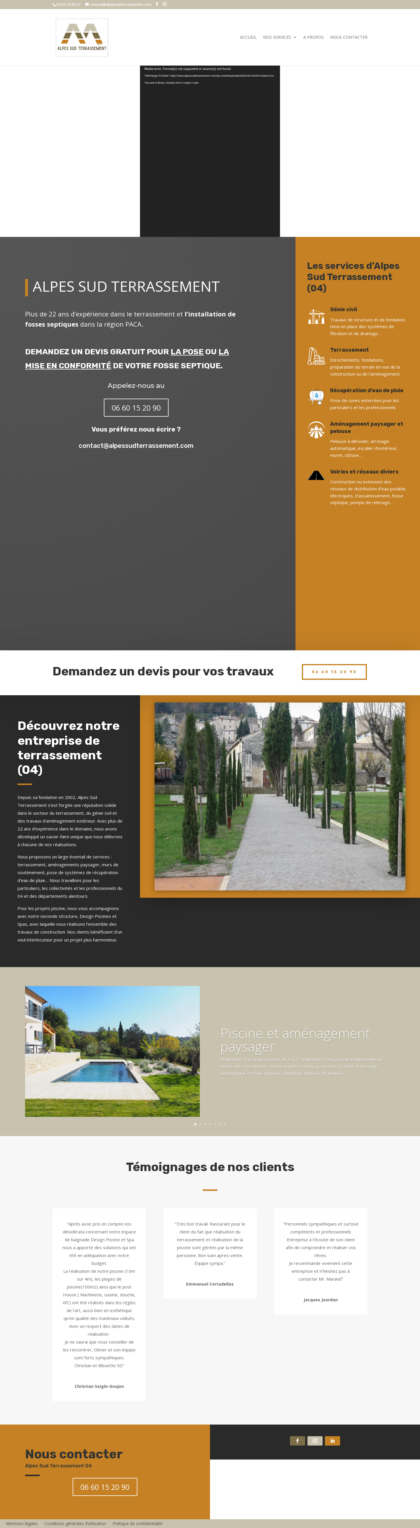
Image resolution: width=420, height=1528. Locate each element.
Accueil (248, 37)
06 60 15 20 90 (136, 408)
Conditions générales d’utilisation (75, 1523)
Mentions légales (22, 1523)
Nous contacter (349, 37)
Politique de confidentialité (137, 1523)
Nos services (277, 37)
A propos (313, 37)
